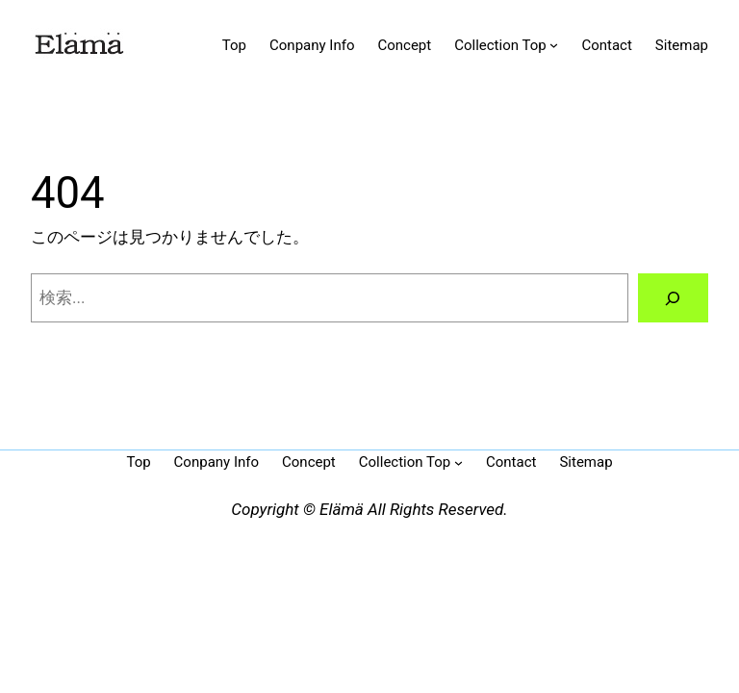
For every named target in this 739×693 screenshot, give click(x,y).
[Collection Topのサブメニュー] (553, 44)
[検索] (673, 297)
